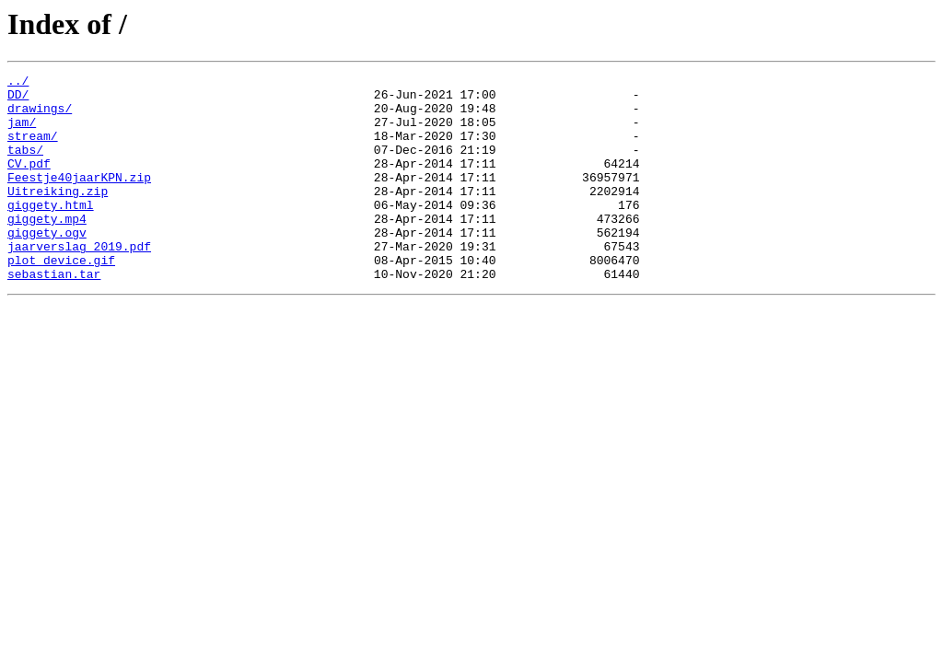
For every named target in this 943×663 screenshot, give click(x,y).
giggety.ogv (47, 265)
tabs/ (25, 165)
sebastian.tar (53, 315)
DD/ (18, 99)
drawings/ (39, 116)
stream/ (32, 149)
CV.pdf (29, 182)
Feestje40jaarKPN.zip (79, 199)
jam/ (21, 132)
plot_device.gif (61, 298)
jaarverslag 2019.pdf (79, 281)
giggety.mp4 (47, 248)
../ (18, 83)
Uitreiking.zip (57, 215)
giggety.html (50, 232)
